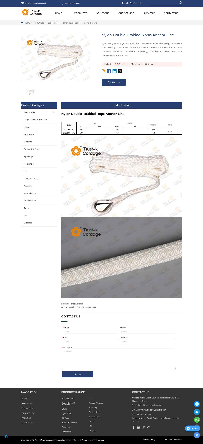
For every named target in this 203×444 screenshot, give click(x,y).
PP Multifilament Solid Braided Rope (81, 307)
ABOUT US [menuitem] (150, 13)
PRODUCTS (39, 23)
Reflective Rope (76, 304)
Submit (77, 374)
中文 (140, 3)
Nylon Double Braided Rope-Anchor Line (80, 23)
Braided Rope (54, 23)
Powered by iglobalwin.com (93, 440)
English (125, 3)
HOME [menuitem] (58, 13)
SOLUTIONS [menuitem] (102, 13)
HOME (27, 23)
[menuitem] (81, 13)
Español (133, 3)
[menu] (115, 13)
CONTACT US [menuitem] (171, 13)
